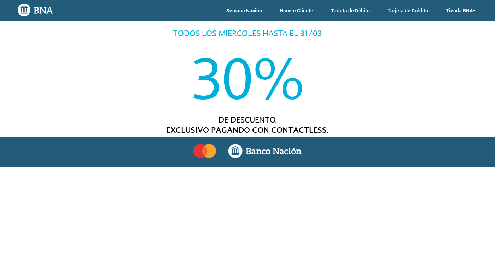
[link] (244, 11)
